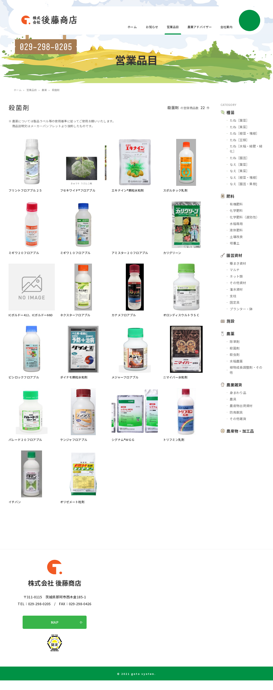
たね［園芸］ (239, 158)
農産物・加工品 (240, 431)
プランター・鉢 (241, 309)
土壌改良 (236, 236)
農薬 (230, 333)
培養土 (235, 243)
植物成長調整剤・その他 (246, 370)
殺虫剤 (235, 354)
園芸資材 (234, 255)
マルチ (235, 269)
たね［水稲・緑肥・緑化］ (246, 148)
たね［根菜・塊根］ (244, 133)
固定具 (235, 302)
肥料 (230, 196)
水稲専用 (236, 223)
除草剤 (235, 341)
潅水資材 (236, 289)
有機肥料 (236, 204)
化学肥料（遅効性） (244, 217)
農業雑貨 (234, 384)
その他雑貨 (238, 418)
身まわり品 (238, 392)
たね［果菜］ (239, 127)
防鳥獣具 (236, 412)
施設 (230, 321)
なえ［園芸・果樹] (243, 184)
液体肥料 (236, 230)
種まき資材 (238, 263)
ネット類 (236, 276)
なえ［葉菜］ (239, 164)
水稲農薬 (236, 361)
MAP (54, 631)
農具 (233, 399)
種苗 (230, 112)
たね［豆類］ (239, 140)
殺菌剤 (235, 348)
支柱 (233, 296)
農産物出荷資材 (241, 405)
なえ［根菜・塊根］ (244, 177)
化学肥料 (236, 210)
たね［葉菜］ (239, 120)
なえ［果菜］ (239, 171)
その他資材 (238, 282)
